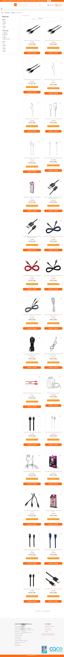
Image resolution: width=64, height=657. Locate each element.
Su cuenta (48, 624)
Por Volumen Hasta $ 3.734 (32, 401)
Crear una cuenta (48, 629)
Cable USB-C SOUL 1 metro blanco (32, 118)
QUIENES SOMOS (12, 0)
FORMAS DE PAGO (20, 0)
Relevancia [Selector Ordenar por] (50, 19)
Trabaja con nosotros (19, 633)
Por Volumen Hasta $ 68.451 (53, 165)
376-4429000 (28, 628)
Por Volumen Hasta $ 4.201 (53, 47)
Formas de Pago (18, 629)
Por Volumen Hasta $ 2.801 (53, 88)
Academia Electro (18, 636)
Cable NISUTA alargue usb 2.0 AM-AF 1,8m (53, 40)
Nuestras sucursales (19, 635)
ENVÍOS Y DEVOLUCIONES (30, 0)
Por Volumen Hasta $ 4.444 (32, 362)
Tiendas (46, 631)
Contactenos (17, 631)
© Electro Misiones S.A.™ (32, 655)
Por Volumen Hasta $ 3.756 (32, 558)
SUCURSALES (4, 0)
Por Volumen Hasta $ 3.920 (53, 439)
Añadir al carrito (32, 52)
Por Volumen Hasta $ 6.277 (32, 519)
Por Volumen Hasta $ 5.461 (32, 47)
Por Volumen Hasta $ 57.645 (53, 400)
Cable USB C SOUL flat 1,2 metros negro (53, 118)
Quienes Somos (18, 645)
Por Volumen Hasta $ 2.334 (53, 205)
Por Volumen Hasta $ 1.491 (53, 323)
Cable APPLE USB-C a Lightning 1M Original (53, 157)
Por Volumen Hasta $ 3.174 (32, 166)
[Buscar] (27, 4)
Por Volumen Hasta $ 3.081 (32, 478)
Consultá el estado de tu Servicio (21, 640)
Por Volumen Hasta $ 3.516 (53, 478)
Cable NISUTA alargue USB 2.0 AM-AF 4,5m (32, 79)
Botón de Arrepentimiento (48, 634)
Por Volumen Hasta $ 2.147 (32, 126)
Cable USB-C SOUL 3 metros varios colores (53, 471)
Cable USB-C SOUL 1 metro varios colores (53, 432)
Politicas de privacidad (19, 628)
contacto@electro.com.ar (26, 632)
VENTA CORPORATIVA (41, 0)
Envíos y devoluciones (19, 626)
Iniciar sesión (47, 628)
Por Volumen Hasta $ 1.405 (53, 362)
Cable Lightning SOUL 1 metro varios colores (32, 471)
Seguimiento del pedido (49, 626)
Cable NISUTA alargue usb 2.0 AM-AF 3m (32, 40)
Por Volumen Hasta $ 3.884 (53, 126)
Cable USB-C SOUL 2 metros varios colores (32, 432)
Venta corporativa (18, 638)
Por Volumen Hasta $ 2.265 (32, 323)
